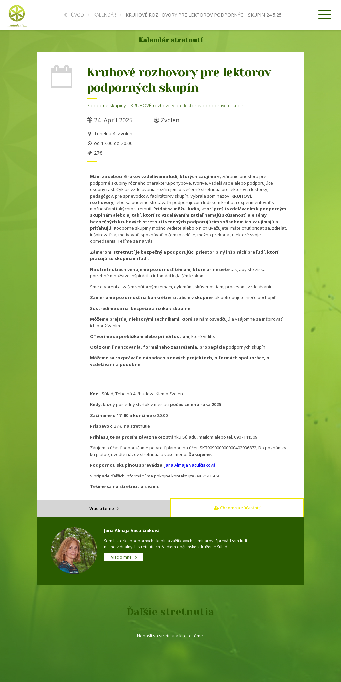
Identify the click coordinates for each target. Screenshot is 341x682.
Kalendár (105, 15)
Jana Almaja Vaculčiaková (190, 465)
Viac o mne (124, 557)
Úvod (74, 15)
